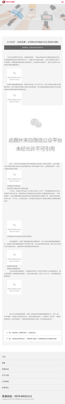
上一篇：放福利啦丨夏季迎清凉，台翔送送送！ (21, 332)
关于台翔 (5, 375)
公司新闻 (5, 381)
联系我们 (5, 388)
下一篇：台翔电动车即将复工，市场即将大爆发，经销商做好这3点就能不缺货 (31, 339)
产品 (3, 357)
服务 (3, 363)
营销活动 (5, 369)
